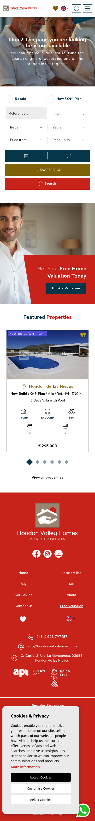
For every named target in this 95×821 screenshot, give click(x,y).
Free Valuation (71, 606)
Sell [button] (71, 584)
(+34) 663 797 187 (52, 637)
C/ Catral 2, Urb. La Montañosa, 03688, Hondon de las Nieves (52, 658)
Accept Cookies (41, 777)
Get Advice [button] (23, 595)
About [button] (72, 595)
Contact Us (23, 606)
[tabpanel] (47, 391)
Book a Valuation (66, 288)
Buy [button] (23, 584)
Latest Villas (71, 573)
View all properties (47, 477)
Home (23, 573)
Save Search (47, 170)
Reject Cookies (40, 799)
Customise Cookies (40, 788)
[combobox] (68, 114)
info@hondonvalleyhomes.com (52, 646)
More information (25, 767)
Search (47, 184)
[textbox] (70, 114)
